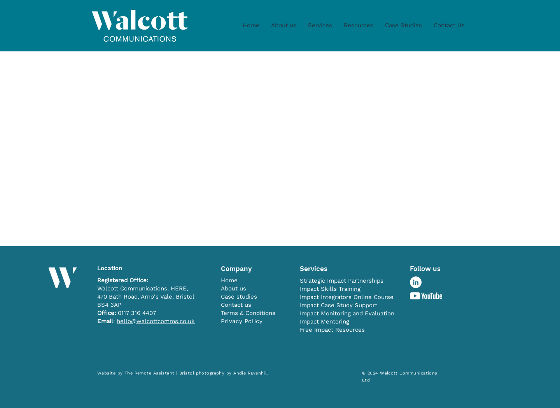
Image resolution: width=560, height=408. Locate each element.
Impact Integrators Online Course (347, 297)
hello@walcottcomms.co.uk (156, 321)
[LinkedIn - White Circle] (416, 282)
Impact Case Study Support (338, 305)
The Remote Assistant (149, 373)
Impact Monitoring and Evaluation (347, 313)
